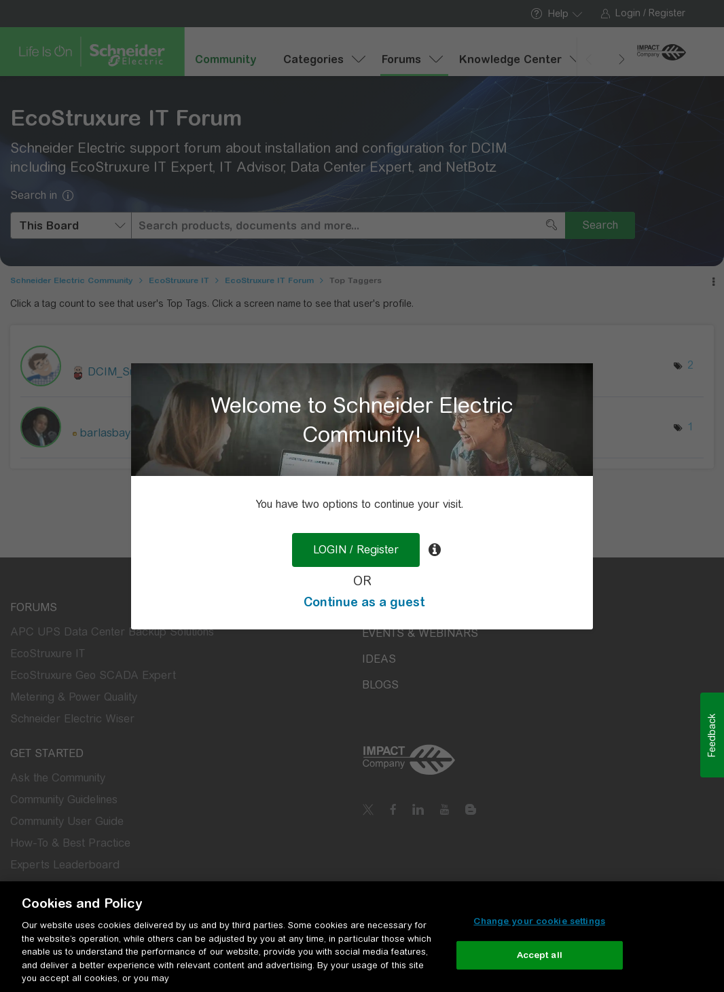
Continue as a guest (364, 602)
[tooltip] (435, 550)
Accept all (539, 955)
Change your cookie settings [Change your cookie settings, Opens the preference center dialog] (539, 921)
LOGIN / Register (356, 549)
